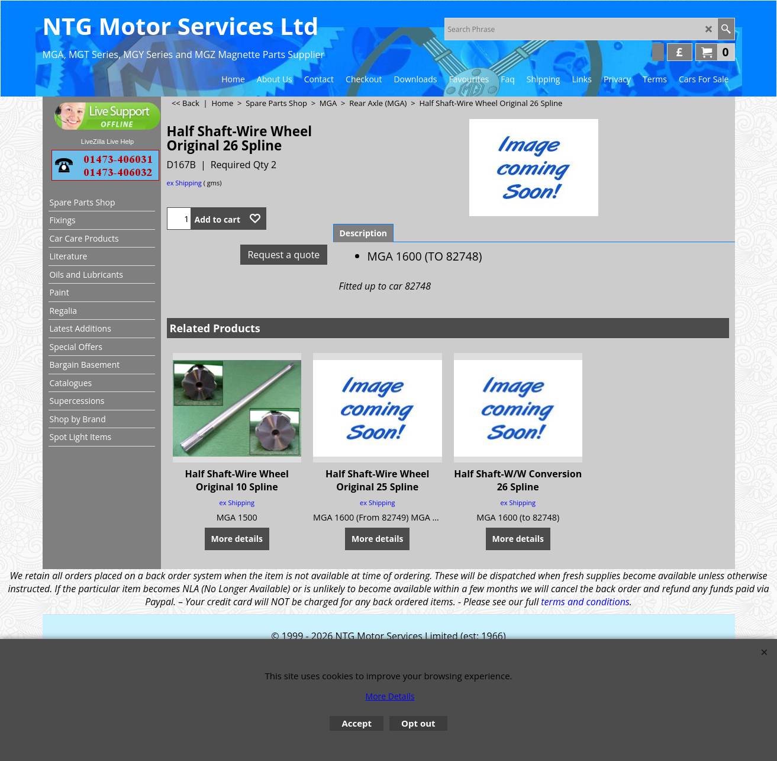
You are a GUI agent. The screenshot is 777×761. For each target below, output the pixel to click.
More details (237, 538)
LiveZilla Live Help (107, 141)
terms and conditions (585, 601)
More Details (390, 696)
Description (364, 233)
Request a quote (283, 254)
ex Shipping (184, 182)
